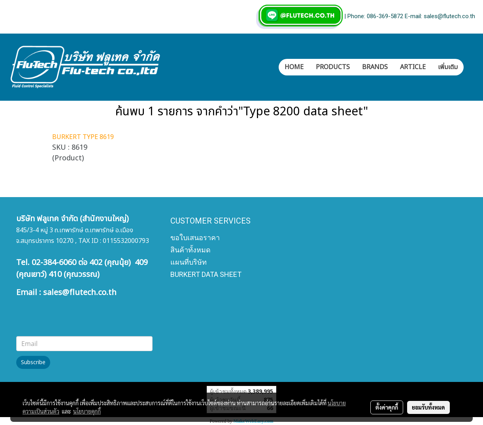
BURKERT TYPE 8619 (83, 137)
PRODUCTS (333, 67)
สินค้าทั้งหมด (190, 250)
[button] (471, 67)
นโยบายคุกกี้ (87, 411)
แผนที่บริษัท (188, 262)
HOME (294, 67)
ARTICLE (413, 67)
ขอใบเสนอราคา (195, 237)
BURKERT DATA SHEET (206, 274)
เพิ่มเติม (448, 67)
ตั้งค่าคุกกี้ (386, 407)
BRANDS (375, 67)
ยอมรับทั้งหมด (428, 407)
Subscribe (33, 362)
